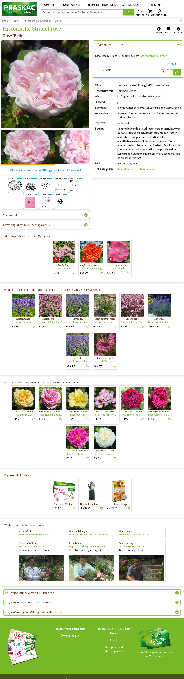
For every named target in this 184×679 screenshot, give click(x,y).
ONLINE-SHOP (74, 673)
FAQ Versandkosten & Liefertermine (28, 596)
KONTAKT (37, 676)
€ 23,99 (111, 266)
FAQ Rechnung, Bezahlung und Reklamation (33, 606)
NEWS (88, 673)
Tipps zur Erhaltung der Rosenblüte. (87, 540)
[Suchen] (82, 12)
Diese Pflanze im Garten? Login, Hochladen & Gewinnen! (45, 164)
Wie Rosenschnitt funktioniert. (34, 528)
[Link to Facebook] (171, 674)
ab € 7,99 (98, 359)
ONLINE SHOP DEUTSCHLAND (130, 673)
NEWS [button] (114, 5)
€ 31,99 (15, 412)
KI (44, 676)
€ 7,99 (97, 320)
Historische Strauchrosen (37, 20)
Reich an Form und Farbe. (31, 540)
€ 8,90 (56, 266)
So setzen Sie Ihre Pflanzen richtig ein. (88, 528)
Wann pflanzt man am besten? (134, 528)
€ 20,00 (57, 501)
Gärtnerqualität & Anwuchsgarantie (26, 218)
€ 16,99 (70, 320)
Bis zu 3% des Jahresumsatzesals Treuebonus (154, 636)
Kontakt (114, 633)
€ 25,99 (84, 266)
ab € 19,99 (85, 501)
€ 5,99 (15, 320)
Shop (5, 20)
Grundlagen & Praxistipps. (132, 540)
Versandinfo (11, 208)
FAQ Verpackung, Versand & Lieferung (29, 586)
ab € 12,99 (112, 501)
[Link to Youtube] (178, 674)
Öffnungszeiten (70, 629)
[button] (51, 5)
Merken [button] (173, 64)
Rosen (15, 20)
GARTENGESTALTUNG (103, 673)
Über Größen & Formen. (154, 56)
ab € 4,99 (153, 320)
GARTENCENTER (56, 673)
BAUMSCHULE (39, 673)
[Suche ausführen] (128, 12)
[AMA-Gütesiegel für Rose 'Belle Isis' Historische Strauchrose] (15, 178)
